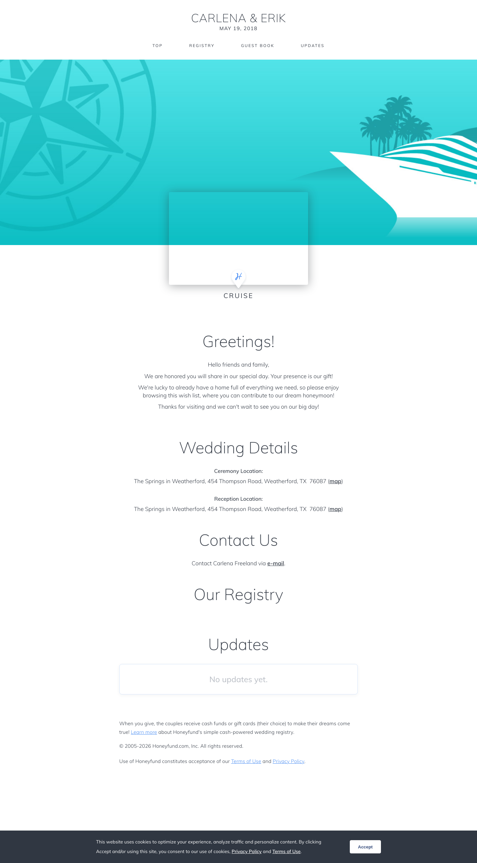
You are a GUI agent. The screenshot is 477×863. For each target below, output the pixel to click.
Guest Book (257, 45)
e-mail (275, 563)
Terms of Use (246, 761)
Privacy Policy (288, 761)
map (336, 481)
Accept (365, 846)
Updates (313, 45)
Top (157, 45)
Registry (201, 45)
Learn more (144, 732)
